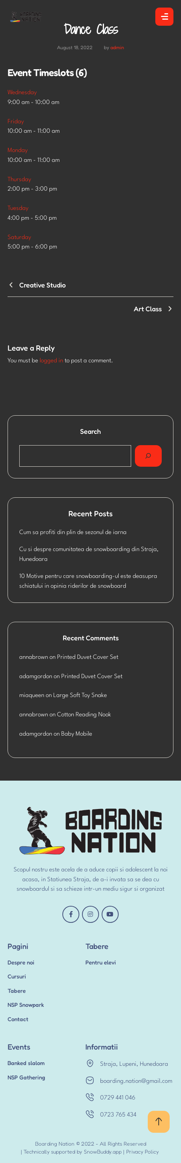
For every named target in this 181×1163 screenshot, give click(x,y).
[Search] (148, 456)
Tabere (17, 990)
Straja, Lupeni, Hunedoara (134, 1064)
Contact (18, 1019)
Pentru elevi (100, 962)
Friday (16, 122)
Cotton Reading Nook (84, 715)
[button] (159, 1122)
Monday (18, 151)
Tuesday (18, 208)
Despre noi (21, 962)
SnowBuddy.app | (104, 1151)
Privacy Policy (142, 1151)
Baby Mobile (76, 734)
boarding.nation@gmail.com (136, 1081)
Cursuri (17, 976)
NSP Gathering (26, 1077)
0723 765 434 (118, 1115)
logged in (51, 361)
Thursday (19, 180)
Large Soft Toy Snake (80, 696)
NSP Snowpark (26, 1004)
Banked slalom (26, 1063)
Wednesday (22, 93)
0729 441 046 (117, 1098)
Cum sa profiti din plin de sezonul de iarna (73, 532)
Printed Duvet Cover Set (87, 657)
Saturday (19, 237)
